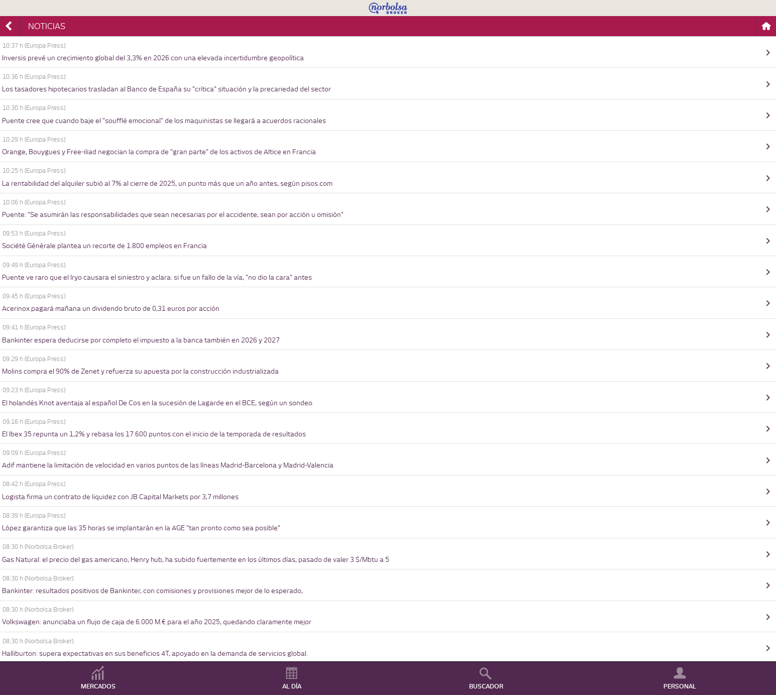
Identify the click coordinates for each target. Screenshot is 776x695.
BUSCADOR (486, 686)
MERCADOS (98, 686)
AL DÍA (291, 686)
